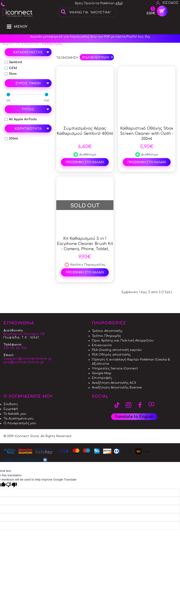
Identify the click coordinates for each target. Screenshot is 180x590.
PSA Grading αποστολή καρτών (117, 350)
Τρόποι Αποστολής (107, 331)
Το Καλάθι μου (15, 413)
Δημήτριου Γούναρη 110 (24, 334)
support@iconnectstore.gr (28, 358)
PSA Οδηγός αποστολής (111, 354)
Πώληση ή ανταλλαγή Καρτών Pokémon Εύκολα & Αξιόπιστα (131, 361)
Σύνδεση (11, 404)
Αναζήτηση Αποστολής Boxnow (117, 387)
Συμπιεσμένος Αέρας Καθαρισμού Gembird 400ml (85, 131)
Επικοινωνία (102, 345)
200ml (11, 138)
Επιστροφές (102, 378)
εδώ (119, 3)
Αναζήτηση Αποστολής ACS (114, 382)
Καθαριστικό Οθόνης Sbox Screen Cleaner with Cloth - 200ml (147, 133)
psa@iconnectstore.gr (24, 362)
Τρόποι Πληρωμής (106, 336)
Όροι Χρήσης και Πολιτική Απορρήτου (123, 340)
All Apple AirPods (21, 119)
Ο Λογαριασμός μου (20, 423)
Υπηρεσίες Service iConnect (115, 368)
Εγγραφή (11, 409)
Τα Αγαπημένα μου (19, 418)
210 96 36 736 (15, 348)
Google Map (101, 373)
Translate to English (134, 417)
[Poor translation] (11, 485)
